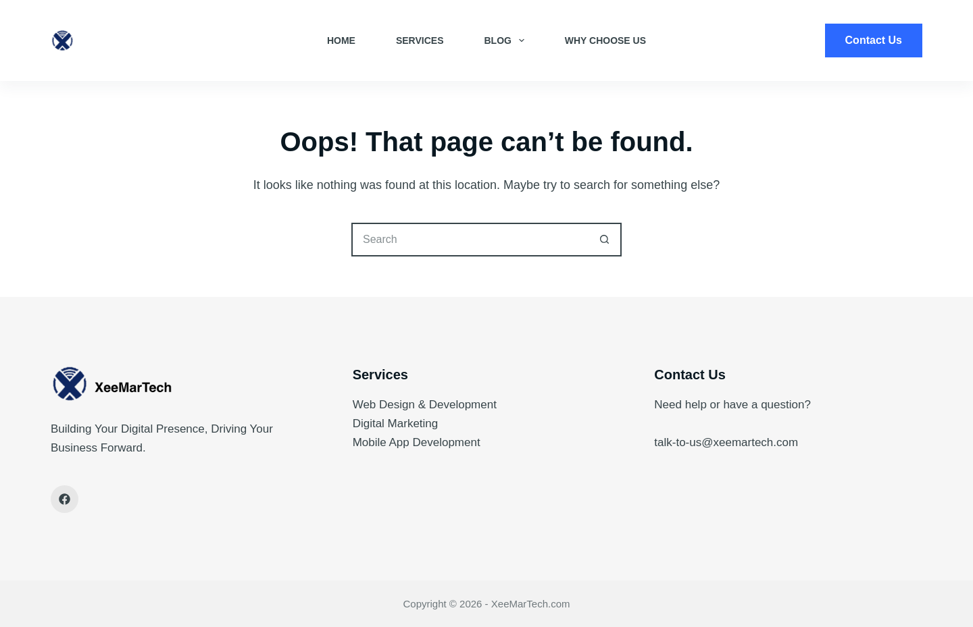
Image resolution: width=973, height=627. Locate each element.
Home (341, 40)
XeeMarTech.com (530, 603)
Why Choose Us (605, 40)
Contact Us (873, 40)
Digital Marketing (396, 423)
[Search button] (605, 239)
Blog (506, 40)
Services (420, 40)
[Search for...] (469, 239)
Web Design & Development (425, 404)
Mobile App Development (416, 442)
